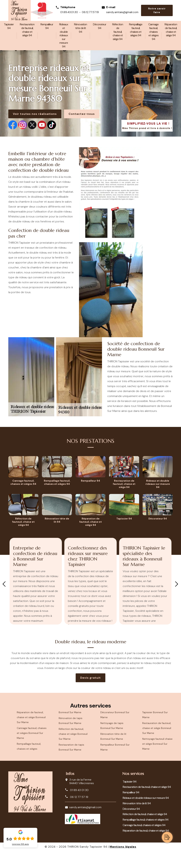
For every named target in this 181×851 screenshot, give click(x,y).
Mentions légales (123, 847)
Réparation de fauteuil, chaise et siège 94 (171, 29)
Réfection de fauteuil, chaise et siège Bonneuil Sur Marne (73, 733)
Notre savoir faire (157, 10)
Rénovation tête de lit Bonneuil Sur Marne (113, 736)
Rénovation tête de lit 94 (80, 28)
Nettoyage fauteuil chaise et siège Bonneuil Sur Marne (157, 743)
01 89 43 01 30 (77, 790)
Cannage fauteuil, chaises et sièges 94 (153, 31)
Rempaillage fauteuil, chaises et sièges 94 (135, 29)
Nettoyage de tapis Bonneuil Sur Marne (111, 725)
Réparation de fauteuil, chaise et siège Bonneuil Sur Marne (31, 717)
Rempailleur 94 (46, 26)
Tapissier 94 (9, 26)
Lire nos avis (20, 844)
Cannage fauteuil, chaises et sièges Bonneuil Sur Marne (31, 733)
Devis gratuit (90, 678)
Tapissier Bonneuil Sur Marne (155, 715)
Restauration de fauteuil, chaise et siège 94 (27, 29)
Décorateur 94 (99, 26)
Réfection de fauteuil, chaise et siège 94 (117, 31)
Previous (4, 584)
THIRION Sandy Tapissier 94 (87, 847)
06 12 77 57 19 (76, 797)
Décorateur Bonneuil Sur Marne (114, 715)
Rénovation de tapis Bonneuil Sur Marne (70, 721)
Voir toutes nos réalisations (35, 114)
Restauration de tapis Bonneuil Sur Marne (71, 747)
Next (176, 584)
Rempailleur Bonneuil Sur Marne (115, 747)
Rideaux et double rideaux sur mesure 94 (63, 35)
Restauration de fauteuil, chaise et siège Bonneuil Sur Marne (156, 728)
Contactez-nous (82, 114)
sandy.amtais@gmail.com (122, 12)
